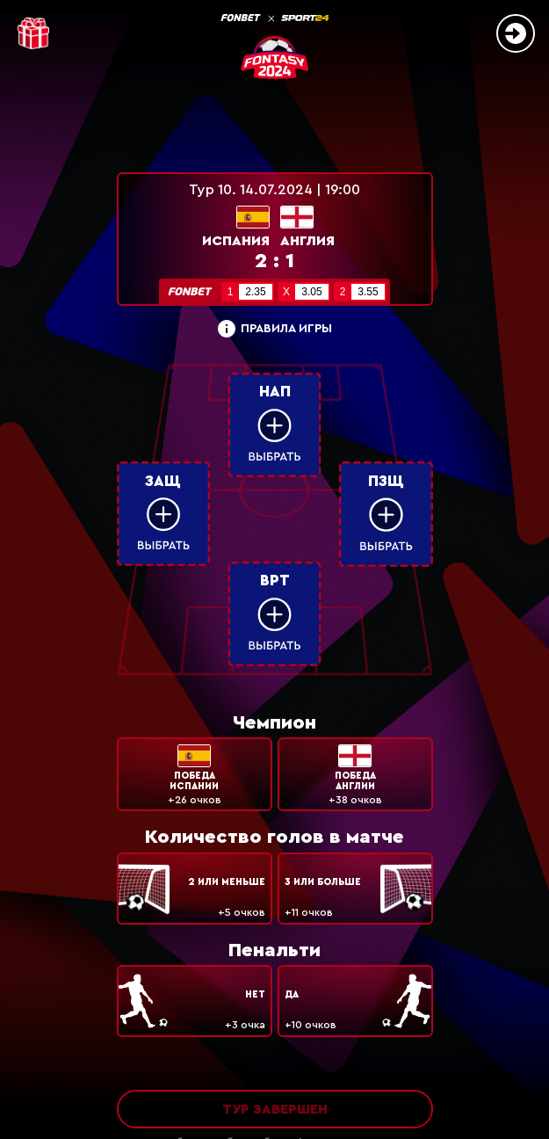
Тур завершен (275, 1109)
